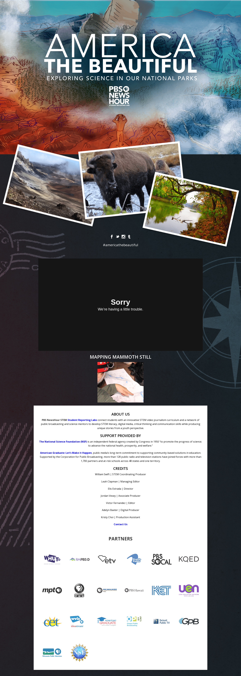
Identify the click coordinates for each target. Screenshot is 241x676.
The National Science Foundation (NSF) (63, 441)
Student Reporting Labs (82, 420)
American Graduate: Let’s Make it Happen (66, 453)
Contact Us (120, 524)
